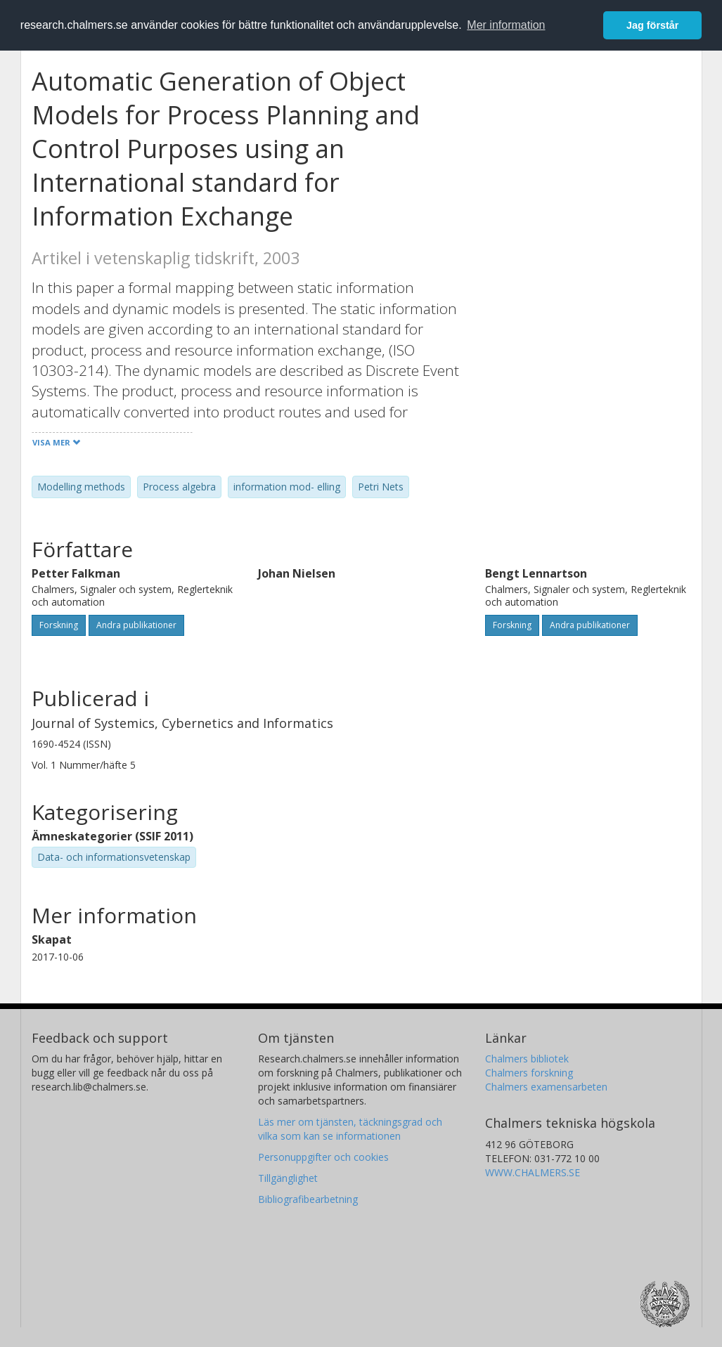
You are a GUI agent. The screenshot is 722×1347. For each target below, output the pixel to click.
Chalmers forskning (529, 1072)
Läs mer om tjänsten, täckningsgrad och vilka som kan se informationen (350, 1129)
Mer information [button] (506, 25)
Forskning (58, 625)
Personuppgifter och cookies (323, 1157)
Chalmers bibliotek (527, 1058)
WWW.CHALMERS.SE (532, 1172)
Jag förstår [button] (652, 25)
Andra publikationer (136, 625)
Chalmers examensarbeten (546, 1086)
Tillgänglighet (288, 1178)
